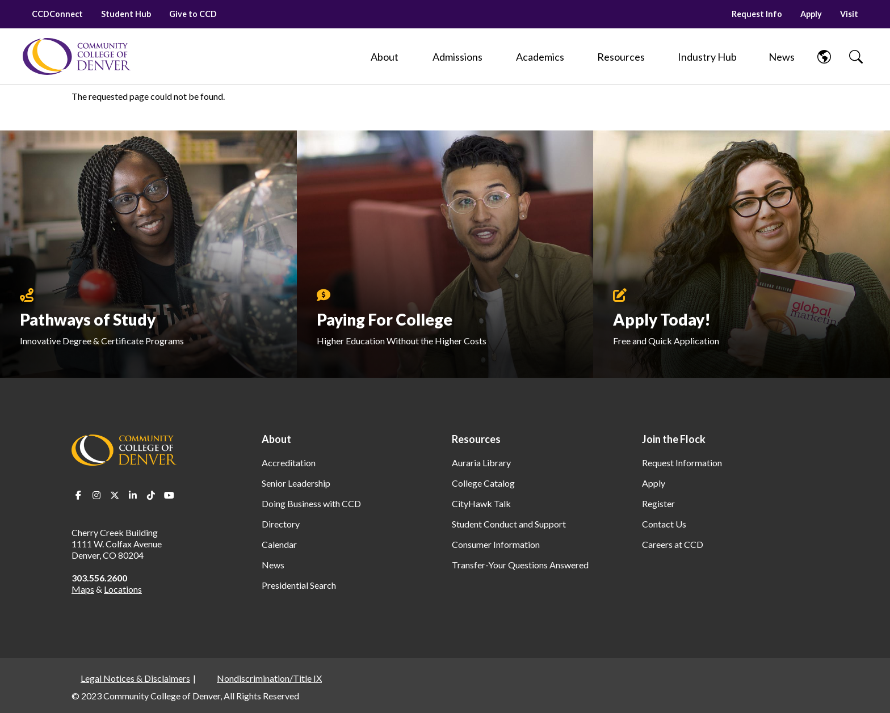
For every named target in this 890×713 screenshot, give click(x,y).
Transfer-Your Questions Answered (520, 564)
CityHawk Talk (481, 503)
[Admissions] (457, 56)
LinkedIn (133, 495)
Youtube (169, 495)
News (273, 564)
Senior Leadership (296, 483)
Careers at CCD (672, 544)
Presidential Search (299, 585)
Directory (281, 523)
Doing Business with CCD (311, 503)
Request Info (757, 14)
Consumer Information (496, 544)
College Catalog (483, 483)
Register (658, 503)
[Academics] (540, 56)
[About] (385, 56)
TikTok (151, 495)
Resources (476, 439)
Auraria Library (481, 462)
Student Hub (126, 14)
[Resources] (621, 56)
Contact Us (664, 523)
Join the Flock (674, 439)
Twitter (114, 495)
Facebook (78, 495)
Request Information (682, 462)
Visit (849, 14)
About (276, 439)
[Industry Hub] (707, 56)
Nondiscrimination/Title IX (269, 678)
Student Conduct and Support (509, 523)
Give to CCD (193, 14)
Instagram (96, 495)
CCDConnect (57, 14)
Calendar (279, 544)
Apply (811, 14)
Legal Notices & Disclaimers (135, 678)
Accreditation (289, 462)
